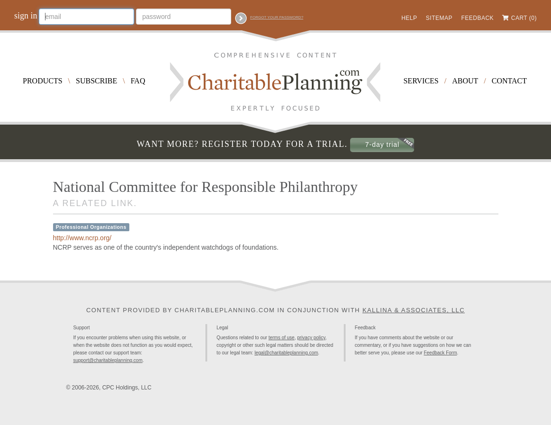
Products (43, 81)
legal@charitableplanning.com (286, 352)
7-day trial (382, 144)
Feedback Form (440, 352)
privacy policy (311, 337)
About (465, 81)
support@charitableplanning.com (107, 360)
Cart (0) (524, 18)
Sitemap (439, 18)
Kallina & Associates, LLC (413, 310)
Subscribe (96, 81)
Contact (509, 81)
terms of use (282, 337)
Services (420, 81)
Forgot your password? (276, 17)
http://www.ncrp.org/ (82, 238)
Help (409, 18)
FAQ (138, 81)
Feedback (477, 18)
